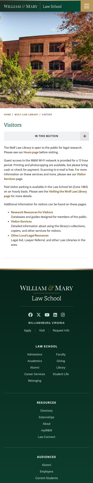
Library (60, 367)
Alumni (34, 367)
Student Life (61, 374)
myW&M (46, 430)
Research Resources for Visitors (32, 212)
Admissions (34, 354)
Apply (27, 330)
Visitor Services (21, 221)
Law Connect (46, 437)
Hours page (31, 152)
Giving (61, 361)
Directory (46, 411)
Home (7, 114)
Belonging (34, 381)
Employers (46, 471)
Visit (42, 330)
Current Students (46, 478)
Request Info (61, 330)
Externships (46, 417)
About (46, 424)
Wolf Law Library (26, 114)
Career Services (34, 374)
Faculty (61, 354)
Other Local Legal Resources (30, 235)
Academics (34, 361)
